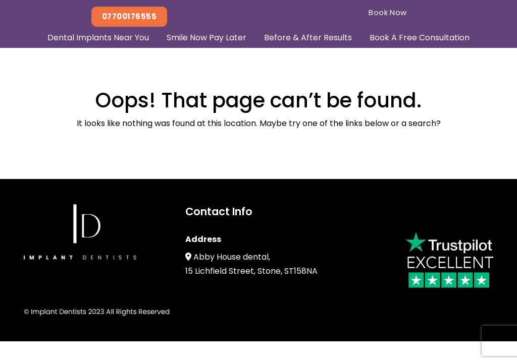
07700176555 (129, 16)
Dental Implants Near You (98, 37)
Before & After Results (308, 37)
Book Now (388, 12)
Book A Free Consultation (420, 37)
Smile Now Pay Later (206, 37)
